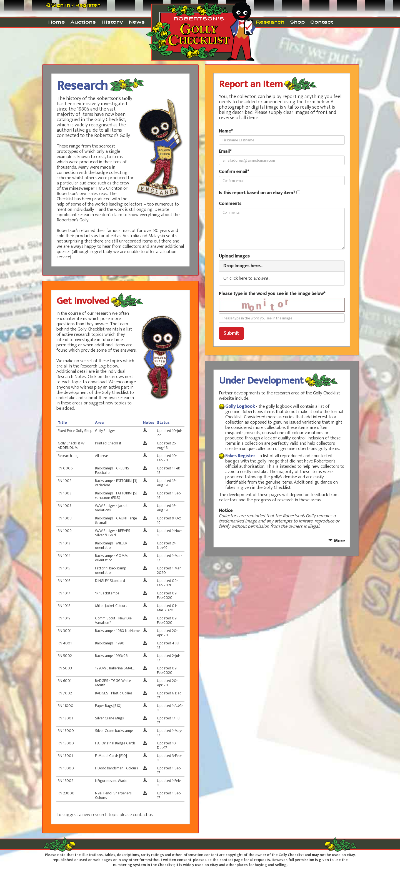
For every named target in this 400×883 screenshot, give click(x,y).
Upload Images (234, 256)
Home (56, 21)
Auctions (83, 21)
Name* (225, 131)
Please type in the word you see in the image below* (272, 293)
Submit (231, 333)
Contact (321, 21)
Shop (297, 21)
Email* (225, 151)
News (137, 21)
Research (270, 21)
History (112, 21)
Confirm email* (234, 171)
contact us (143, 815)
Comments (230, 203)
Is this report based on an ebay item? (257, 193)
